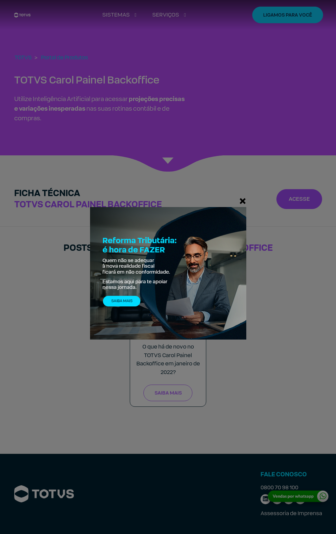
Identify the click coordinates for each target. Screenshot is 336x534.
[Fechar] (243, 200)
